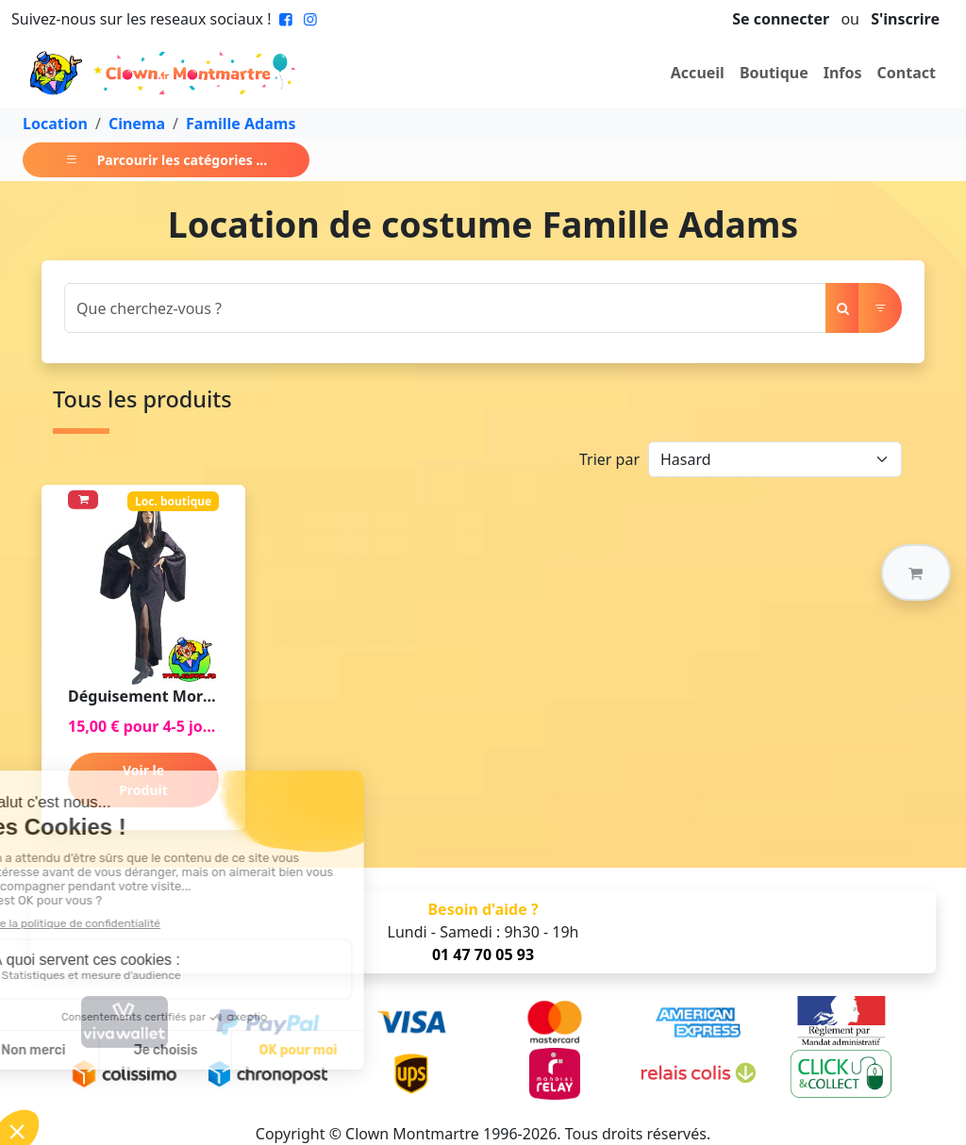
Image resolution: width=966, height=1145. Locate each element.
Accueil (697, 72)
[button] (916, 572)
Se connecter (780, 18)
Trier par (609, 459)
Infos (843, 72)
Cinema (136, 123)
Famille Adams (240, 123)
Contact (906, 72)
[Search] (445, 308)
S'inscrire (905, 18)
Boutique (774, 72)
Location (55, 123)
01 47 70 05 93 (483, 954)
